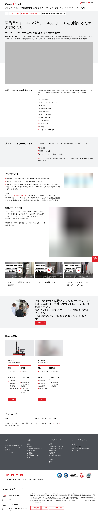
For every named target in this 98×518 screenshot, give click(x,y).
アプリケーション (12, 8)
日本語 (83, 2)
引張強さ (52, 459)
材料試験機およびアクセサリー (33, 8)
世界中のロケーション (34, 455)
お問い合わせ (41, 322)
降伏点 (51, 462)
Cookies (40, 480)
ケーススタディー (77, 450)
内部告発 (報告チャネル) (34, 448)
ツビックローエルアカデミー (81, 448)
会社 (56, 8)
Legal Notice (32, 480)
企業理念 (30, 446)
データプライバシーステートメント (16, 480)
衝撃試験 (52, 453)
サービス (49, 8)
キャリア (30, 457)
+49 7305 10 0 (9, 452)
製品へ (13, 399)
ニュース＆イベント (67, 8)
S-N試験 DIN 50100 (55, 455)
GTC (28, 444)
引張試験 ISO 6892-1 (55, 448)
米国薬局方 (20, 196)
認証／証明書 (31, 450)
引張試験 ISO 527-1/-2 (56, 446)
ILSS (50, 457)
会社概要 (30, 453)
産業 (50, 444)
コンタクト (81, 8)
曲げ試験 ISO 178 (54, 450)
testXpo (74, 444)
